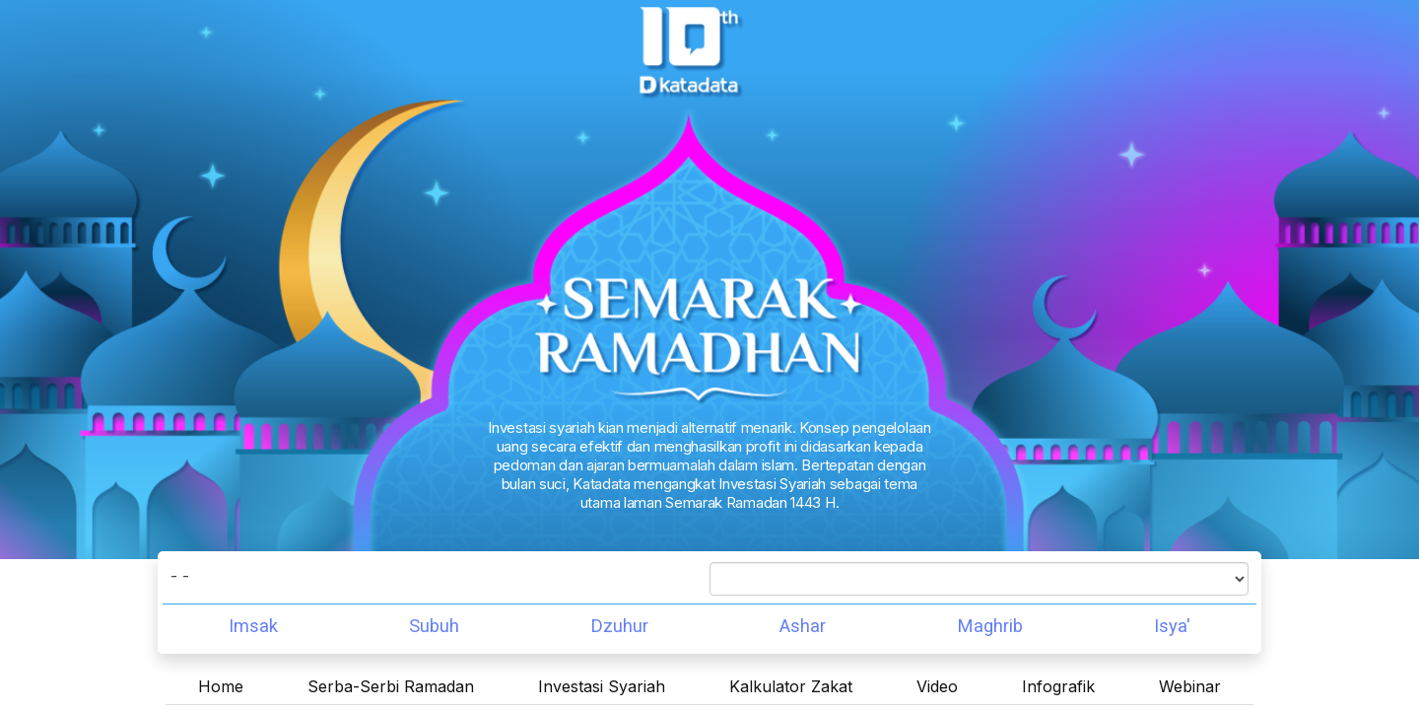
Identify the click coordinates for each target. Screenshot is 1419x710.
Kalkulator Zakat (790, 686)
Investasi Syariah (601, 686)
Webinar (1190, 686)
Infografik (1058, 686)
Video (937, 686)
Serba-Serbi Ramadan (390, 686)
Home (220, 686)
